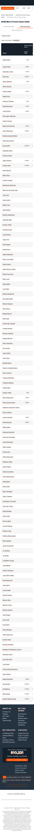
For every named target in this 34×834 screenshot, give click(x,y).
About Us (7, 708)
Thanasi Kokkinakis (8, 378)
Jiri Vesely (6, 555)
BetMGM (16, 40)
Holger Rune (6, 96)
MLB (28, 8)
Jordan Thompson (8, 570)
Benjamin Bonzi (7, 313)
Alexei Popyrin (7, 467)
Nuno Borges (6, 615)
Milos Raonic (6, 694)
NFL (18, 8)
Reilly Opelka (6, 427)
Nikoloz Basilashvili (8, 294)
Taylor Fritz (6, 239)
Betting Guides (22, 709)
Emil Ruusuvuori (7, 229)
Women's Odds (6, 35)
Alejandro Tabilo (7, 462)
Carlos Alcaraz (7, 86)
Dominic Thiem (7, 392)
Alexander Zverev (8, 71)
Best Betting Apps (9, 742)
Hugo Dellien (6, 284)
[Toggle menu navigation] (31, 2)
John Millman (6, 565)
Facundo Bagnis (7, 526)
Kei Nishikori (6, 689)
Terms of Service (15, 780)
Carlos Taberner (7, 496)
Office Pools (22, 740)
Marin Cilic (6, 76)
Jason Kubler (6, 353)
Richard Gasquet (8, 304)
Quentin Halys (7, 639)
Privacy (8, 780)
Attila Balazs (6, 481)
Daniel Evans (6, 249)
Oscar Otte (6, 620)
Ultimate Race (23, 738)
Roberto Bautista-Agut (9, 699)
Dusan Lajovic (7, 521)
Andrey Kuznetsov (8, 471)
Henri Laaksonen (8, 343)
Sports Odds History (7, 15)
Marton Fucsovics (8, 274)
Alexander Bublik (8, 299)
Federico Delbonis (8, 333)
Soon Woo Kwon (7, 659)
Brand (5, 718)
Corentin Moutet (7, 328)
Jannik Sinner (7, 111)
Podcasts (21, 720)
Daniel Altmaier (7, 511)
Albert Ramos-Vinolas (9, 269)
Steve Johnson (7, 373)
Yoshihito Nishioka (8, 383)
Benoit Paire (6, 486)
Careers (5, 714)
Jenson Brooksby (8, 442)
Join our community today (17, 760)
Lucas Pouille (6, 590)
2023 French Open (17, 30)
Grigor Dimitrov (7, 160)
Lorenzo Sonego (7, 180)
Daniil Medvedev (8, 106)
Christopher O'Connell (9, 501)
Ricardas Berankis (8, 644)
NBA (24, 8)
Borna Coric (6, 279)
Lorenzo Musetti (7, 417)
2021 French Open (8, 26)
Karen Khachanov (8, 131)
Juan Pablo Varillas (8, 575)
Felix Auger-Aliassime (9, 116)
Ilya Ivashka (6, 348)
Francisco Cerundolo (9, 437)
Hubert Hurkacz (7, 121)
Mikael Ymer (6, 205)
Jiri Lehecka (6, 550)
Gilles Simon (6, 175)
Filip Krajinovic (7, 170)
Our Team (6, 716)
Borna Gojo (6, 318)
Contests (22, 730)
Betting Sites (9, 730)
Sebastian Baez (7, 220)
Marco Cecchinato (8, 259)
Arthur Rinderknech (8, 476)
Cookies (23, 780)
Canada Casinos (8, 740)
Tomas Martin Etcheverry (10, 669)
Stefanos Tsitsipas (8, 101)
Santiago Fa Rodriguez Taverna (12, 649)
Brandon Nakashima (9, 215)
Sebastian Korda (7, 150)
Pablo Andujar (7, 447)
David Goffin (6, 146)
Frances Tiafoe (7, 225)
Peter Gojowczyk (8, 634)
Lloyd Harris (6, 585)
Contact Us (6, 712)
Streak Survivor (23, 733)
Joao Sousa (6, 358)
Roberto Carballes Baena (10, 368)
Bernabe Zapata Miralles (10, 136)
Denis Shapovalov (8, 397)
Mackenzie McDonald (9, 185)
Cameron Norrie (7, 155)
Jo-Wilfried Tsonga (8, 560)
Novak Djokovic (7, 81)
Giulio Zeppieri (7, 541)
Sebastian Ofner (7, 654)
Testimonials (7, 720)
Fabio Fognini (6, 244)
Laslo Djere (6, 289)
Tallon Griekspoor (8, 254)
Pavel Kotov (6, 625)
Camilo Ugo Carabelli (9, 323)
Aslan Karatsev (7, 422)
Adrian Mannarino (8, 457)
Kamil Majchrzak (7, 580)
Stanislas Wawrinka (8, 432)
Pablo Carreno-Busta (9, 402)
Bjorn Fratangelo (7, 491)
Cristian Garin (7, 165)
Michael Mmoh (7, 363)
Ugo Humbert (7, 674)
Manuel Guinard (7, 595)
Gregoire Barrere (7, 338)
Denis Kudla (6, 516)
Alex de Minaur (7, 412)
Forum (4, 781)
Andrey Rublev (7, 91)
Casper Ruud (6, 66)
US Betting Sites (8, 733)
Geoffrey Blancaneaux (9, 536)
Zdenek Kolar (6, 388)
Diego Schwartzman (9, 126)
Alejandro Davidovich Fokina (11, 407)
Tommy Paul (6, 452)
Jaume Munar (7, 234)
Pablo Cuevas (7, 264)
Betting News (22, 718)
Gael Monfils (6, 684)
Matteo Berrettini (8, 679)
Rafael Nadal (6, 60)
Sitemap (28, 780)
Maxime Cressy (7, 605)
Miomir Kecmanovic (8, 141)
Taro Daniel (6, 664)
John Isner (6, 195)
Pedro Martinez (7, 630)
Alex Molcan (6, 308)
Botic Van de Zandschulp (10, 190)
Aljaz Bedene (6, 210)
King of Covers (23, 735)
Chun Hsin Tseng (8, 506)
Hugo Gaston (6, 200)
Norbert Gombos (8, 610)
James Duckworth (8, 546)
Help (4, 780)
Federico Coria (7, 531)
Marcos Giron (7, 600)
